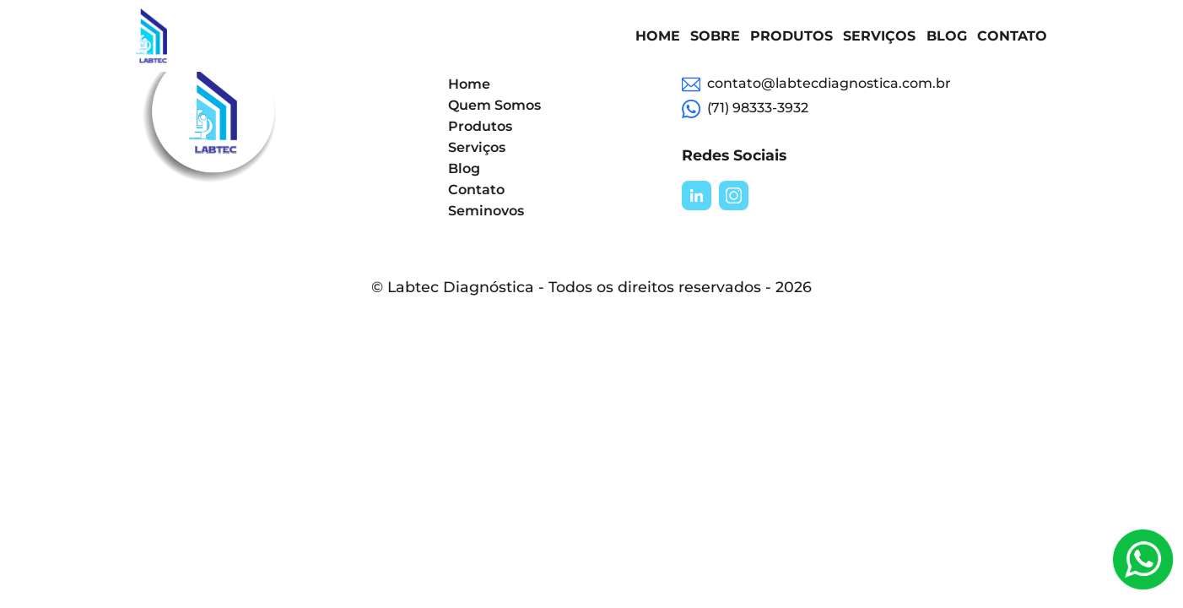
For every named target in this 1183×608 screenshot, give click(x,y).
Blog (946, 36)
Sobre (715, 36)
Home (657, 36)
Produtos (791, 36)
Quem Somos (494, 105)
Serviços (879, 36)
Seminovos (486, 211)
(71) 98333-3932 (745, 109)
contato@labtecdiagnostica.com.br (816, 84)
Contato (1012, 36)
